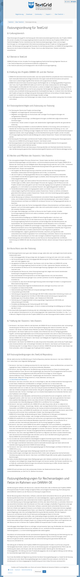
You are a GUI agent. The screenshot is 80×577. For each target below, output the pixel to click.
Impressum (17, 569)
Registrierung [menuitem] (20, 14)
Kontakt (11, 569)
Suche (68, 1)
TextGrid (10, 22)
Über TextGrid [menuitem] (59, 14)
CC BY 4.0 (10, 573)
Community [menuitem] (38, 14)
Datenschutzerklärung (27, 569)
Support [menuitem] (48, 14)
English (74, 1)
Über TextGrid (19, 22)
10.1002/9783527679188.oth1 (17, 379)
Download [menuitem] (29, 14)
